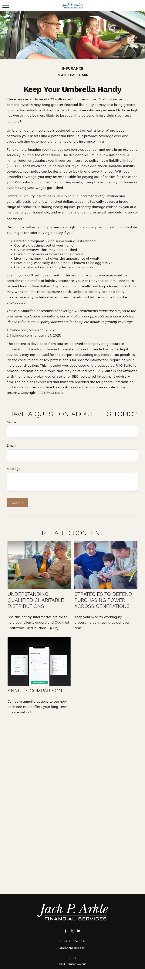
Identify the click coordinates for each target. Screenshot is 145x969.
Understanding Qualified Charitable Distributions (36, 600)
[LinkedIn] (78, 930)
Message (14, 468)
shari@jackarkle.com (72, 947)
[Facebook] (65, 930)
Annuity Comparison (35, 691)
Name (11, 422)
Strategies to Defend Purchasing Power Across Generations (103, 600)
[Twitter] (72, 930)
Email (11, 445)
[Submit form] (17, 502)
